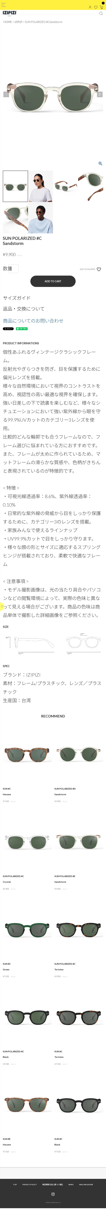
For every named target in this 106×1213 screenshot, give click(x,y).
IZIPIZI (18, 21)
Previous (6, 94)
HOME (8, 21)
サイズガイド (17, 298)
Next (100, 94)
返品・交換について (24, 309)
